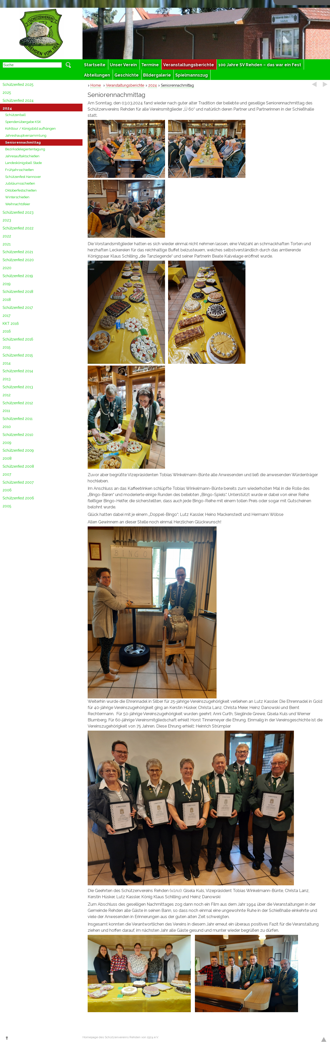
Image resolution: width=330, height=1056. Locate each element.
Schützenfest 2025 (18, 84)
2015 (6, 347)
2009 (7, 443)
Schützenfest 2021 (18, 252)
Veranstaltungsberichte (125, 85)
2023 (7, 220)
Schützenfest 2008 (18, 466)
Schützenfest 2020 (18, 260)
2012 (7, 395)
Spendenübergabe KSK (23, 122)
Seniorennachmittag (23, 142)
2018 (7, 300)
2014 (7, 363)
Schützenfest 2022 (18, 228)
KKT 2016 (11, 323)
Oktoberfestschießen (21, 190)
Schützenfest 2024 (18, 100)
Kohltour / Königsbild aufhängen (30, 128)
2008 (7, 458)
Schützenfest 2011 (17, 419)
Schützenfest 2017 (18, 308)
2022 (7, 236)
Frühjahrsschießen (19, 170)
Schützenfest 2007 (18, 482)
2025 (7, 92)
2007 (7, 474)
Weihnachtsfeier (17, 204)
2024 (7, 108)
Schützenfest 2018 (18, 292)
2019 (7, 284)
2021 (7, 244)
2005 (7, 506)
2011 (6, 411)
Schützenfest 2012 (18, 403)
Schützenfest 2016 (18, 339)
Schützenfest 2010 (18, 435)
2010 (7, 427)
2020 (7, 268)
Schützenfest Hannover (23, 177)
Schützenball (15, 115)
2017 (6, 316)
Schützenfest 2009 (18, 450)
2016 (7, 331)
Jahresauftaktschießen (22, 156)
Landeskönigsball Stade (23, 163)
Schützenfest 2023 (18, 212)
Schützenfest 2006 (18, 498)
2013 (7, 379)
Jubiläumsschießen (20, 183)
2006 (7, 490)
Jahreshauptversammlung (25, 135)
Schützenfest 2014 (18, 371)
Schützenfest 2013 (18, 387)
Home (95, 85)
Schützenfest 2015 (18, 355)
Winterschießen (17, 197)
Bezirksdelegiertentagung (25, 149)
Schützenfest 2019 (18, 276)
